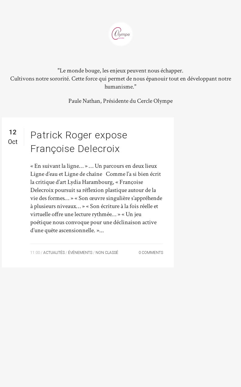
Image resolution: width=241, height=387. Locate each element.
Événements (80, 252)
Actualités (54, 252)
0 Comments (151, 252)
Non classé (107, 252)
